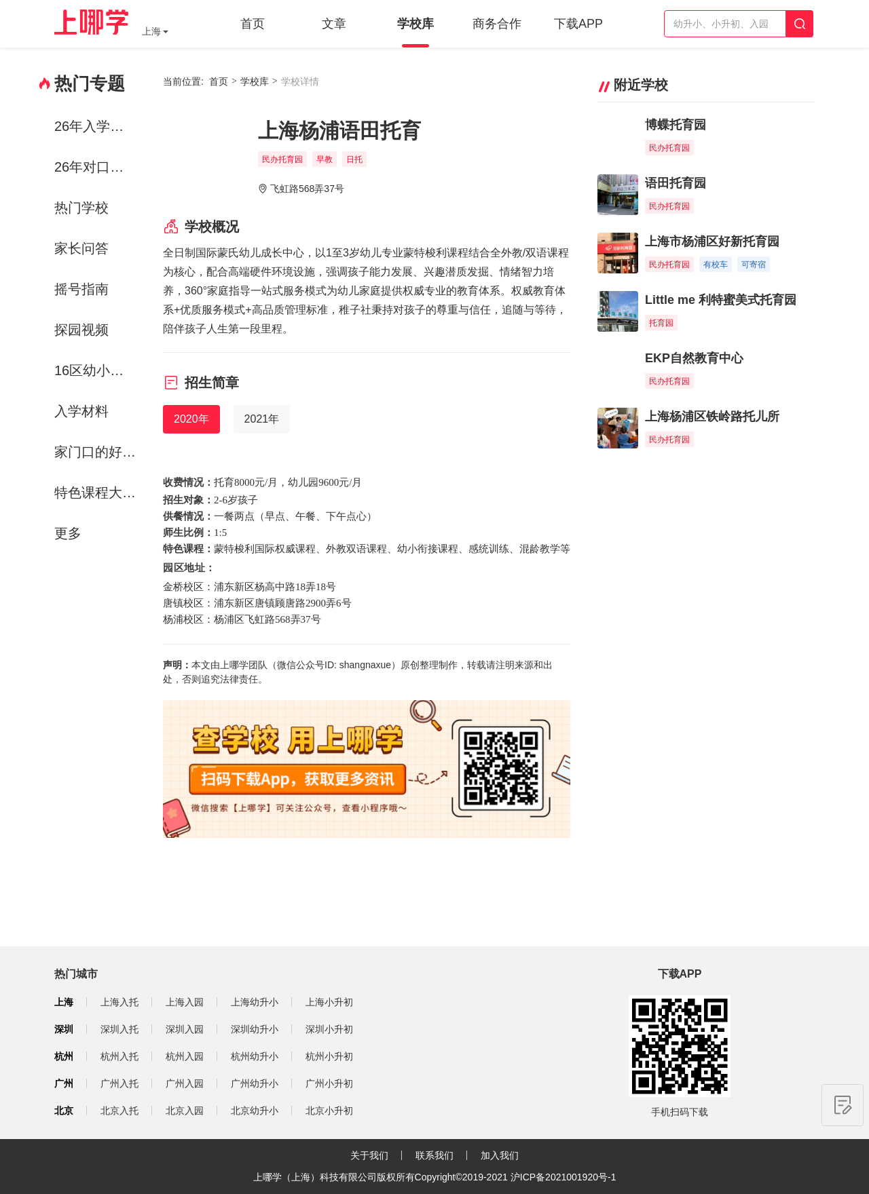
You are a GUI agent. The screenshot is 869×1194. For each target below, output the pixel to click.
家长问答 (81, 248)
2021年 (262, 419)
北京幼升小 (254, 1110)
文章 (334, 24)
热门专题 (89, 83)
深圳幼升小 (254, 1029)
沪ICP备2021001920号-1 (563, 1177)
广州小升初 (329, 1083)
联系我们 (434, 1155)
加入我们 (500, 1155)
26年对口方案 (95, 166)
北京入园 (185, 1110)
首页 (252, 24)
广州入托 (119, 1083)
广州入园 (185, 1083)
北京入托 (119, 1110)
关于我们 (369, 1155)
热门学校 (81, 207)
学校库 (415, 24)
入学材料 (81, 411)
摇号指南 (81, 289)
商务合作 (497, 24)
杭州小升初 (329, 1056)
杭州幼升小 (254, 1056)
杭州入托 (119, 1056)
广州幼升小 (254, 1083)
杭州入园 (185, 1056)
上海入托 (119, 1002)
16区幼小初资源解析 (97, 370)
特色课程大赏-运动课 (97, 492)
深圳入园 (185, 1029)
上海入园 (185, 1002)
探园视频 (81, 329)
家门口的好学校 (97, 451)
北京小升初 (329, 1110)
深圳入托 (119, 1029)
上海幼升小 (254, 1002)
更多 (67, 533)
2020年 (191, 419)
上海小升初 (329, 1002)
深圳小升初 (329, 1029)
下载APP (578, 24)
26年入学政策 (95, 126)
